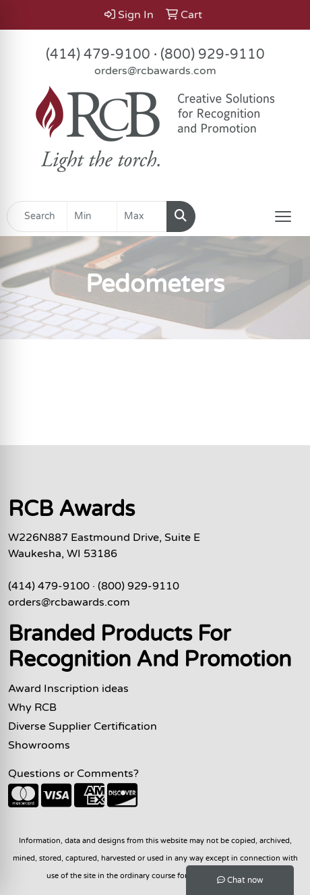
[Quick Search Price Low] (92, 216)
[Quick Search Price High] (142, 216)
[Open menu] (283, 216)
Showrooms (39, 745)
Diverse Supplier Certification (82, 726)
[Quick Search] (37, 216)
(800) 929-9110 (212, 55)
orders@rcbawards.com (155, 71)
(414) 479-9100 (98, 55)
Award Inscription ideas (68, 688)
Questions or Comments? (73, 773)
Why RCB (32, 707)
